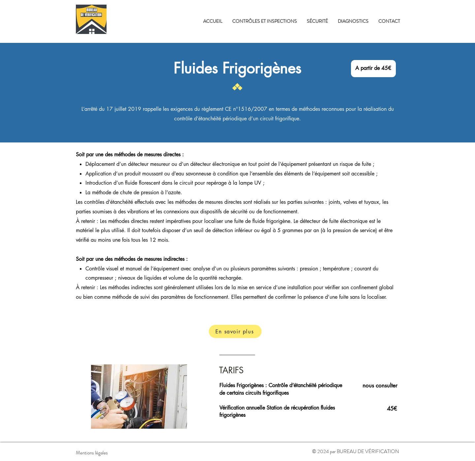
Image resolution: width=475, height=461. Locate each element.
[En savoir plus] (235, 331)
